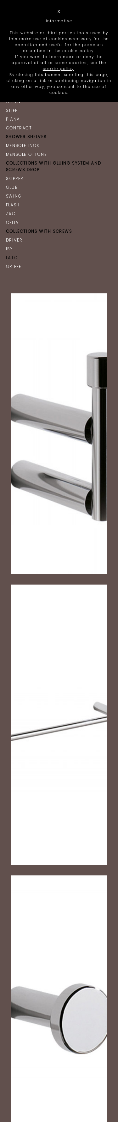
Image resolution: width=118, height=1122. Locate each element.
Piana (13, 119)
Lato (12, 258)
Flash (13, 205)
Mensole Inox (23, 146)
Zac (11, 214)
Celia (12, 223)
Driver (14, 240)
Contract (19, 128)
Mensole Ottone (26, 154)
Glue (11, 187)
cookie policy (58, 69)
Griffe (13, 267)
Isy (9, 249)
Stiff (12, 110)
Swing (14, 196)
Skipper (15, 179)
